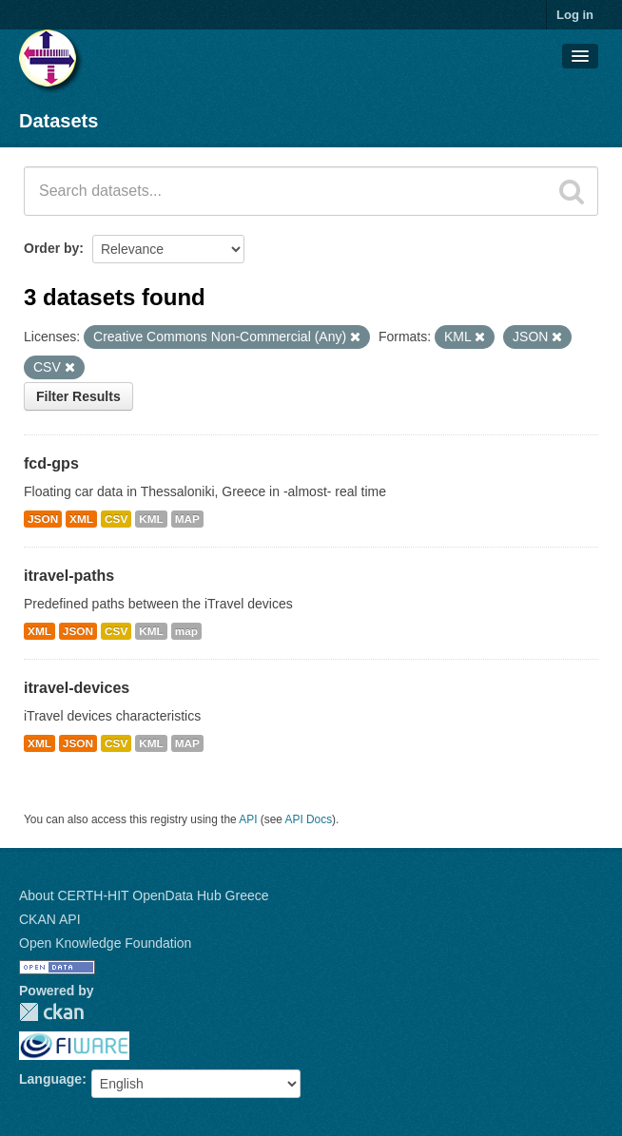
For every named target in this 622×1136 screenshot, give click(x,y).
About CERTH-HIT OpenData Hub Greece (144, 895)
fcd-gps (51, 463)
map (186, 631)
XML (81, 519)
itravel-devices (76, 688)
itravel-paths (69, 576)
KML (151, 519)
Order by (51, 248)
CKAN (51, 1012)
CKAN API (50, 919)
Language (50, 1079)
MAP (187, 519)
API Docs (309, 819)
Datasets (58, 120)
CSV (116, 519)
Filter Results (78, 396)
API (248, 819)
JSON (43, 519)
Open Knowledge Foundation (105, 943)
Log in (574, 15)
